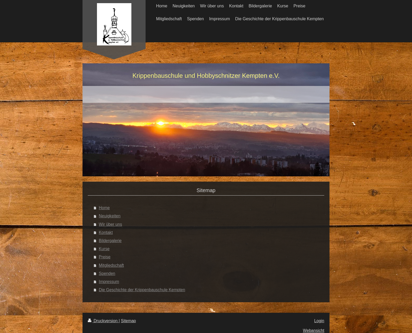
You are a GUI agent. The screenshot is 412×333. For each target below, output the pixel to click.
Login (319, 321)
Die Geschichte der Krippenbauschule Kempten (142, 290)
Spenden (107, 273)
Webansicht (313, 330)
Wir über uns (110, 224)
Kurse (104, 249)
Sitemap (128, 321)
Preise (104, 257)
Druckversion (103, 321)
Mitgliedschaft (111, 265)
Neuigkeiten (109, 216)
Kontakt (106, 232)
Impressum (109, 281)
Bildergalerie (110, 240)
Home (104, 208)
